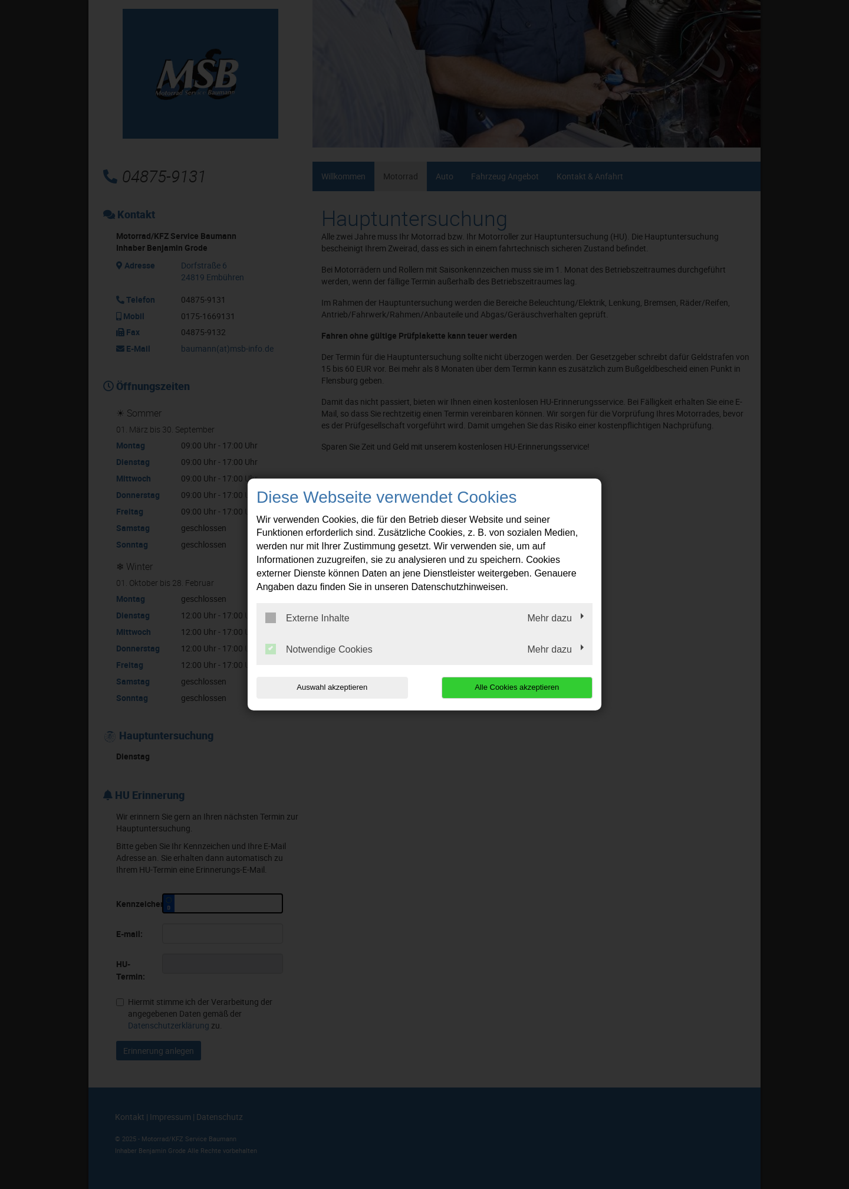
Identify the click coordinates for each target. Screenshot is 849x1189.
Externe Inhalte (307, 617)
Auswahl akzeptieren (332, 687)
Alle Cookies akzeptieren (517, 687)
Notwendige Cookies (319, 649)
